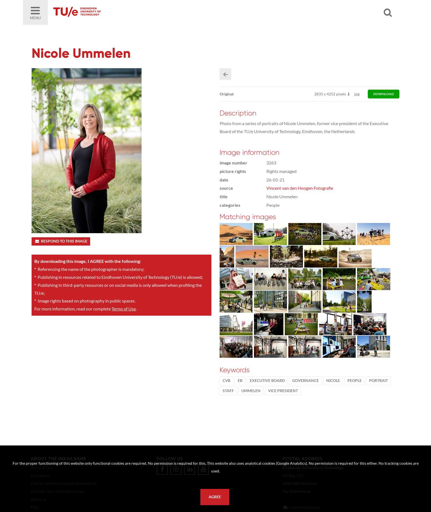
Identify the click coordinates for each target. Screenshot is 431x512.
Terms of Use (124, 308)
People (354, 380)
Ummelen (251, 391)
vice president (283, 391)
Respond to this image (60, 241)
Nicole (333, 380)
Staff (228, 391)
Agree (215, 497)
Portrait (378, 380)
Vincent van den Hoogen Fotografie (299, 188)
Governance (305, 380)
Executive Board (267, 380)
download (383, 94)
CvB (226, 380)
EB (240, 380)
